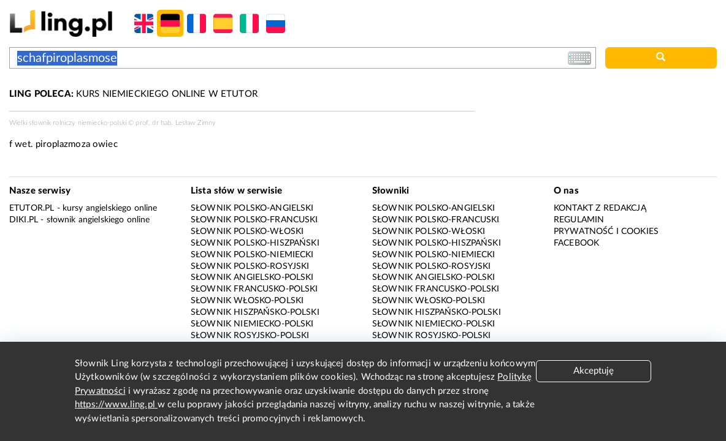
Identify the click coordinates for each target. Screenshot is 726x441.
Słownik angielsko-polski (252, 277)
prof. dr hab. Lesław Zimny (176, 122)
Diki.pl (23, 220)
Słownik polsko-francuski (254, 220)
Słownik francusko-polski (254, 289)
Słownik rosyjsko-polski (250, 335)
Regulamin (579, 220)
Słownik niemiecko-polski (252, 324)
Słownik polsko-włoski (247, 231)
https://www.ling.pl (116, 404)
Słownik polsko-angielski (252, 208)
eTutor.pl (31, 208)
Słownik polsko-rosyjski (250, 266)
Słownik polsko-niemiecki (252, 255)
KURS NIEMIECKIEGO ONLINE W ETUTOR (133, 94)
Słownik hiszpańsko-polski (255, 312)
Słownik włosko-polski (247, 300)
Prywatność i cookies (606, 231)
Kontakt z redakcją (600, 208)
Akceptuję (593, 370)
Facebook (576, 243)
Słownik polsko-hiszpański (255, 243)
